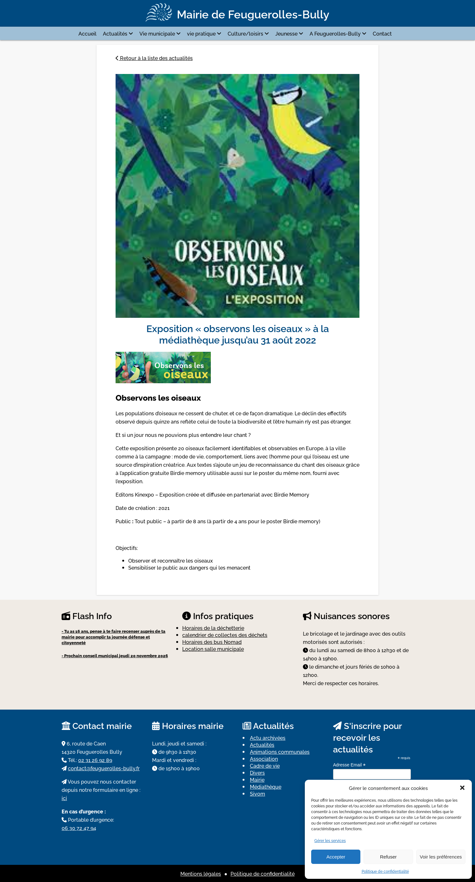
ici (64, 797)
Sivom (257, 793)
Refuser (388, 856)
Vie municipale (157, 33)
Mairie (257, 779)
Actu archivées (267, 737)
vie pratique (201, 33)
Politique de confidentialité (385, 871)
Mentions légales (200, 873)
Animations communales (280, 751)
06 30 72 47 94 (79, 827)
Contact (382, 33)
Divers (257, 772)
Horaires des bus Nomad (212, 641)
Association (264, 758)
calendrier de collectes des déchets (224, 634)
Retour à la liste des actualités (154, 57)
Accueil (87, 33)
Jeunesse (286, 33)
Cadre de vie (265, 765)
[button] (462, 788)
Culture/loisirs (245, 33)
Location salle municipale (213, 648)
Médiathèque (265, 786)
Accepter (335, 856)
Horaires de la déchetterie (213, 627)
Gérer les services (330, 840)
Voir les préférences (441, 856)
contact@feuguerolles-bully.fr (104, 768)
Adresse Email (349, 765)
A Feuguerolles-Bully (335, 33)
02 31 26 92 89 (95, 759)
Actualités (115, 33)
